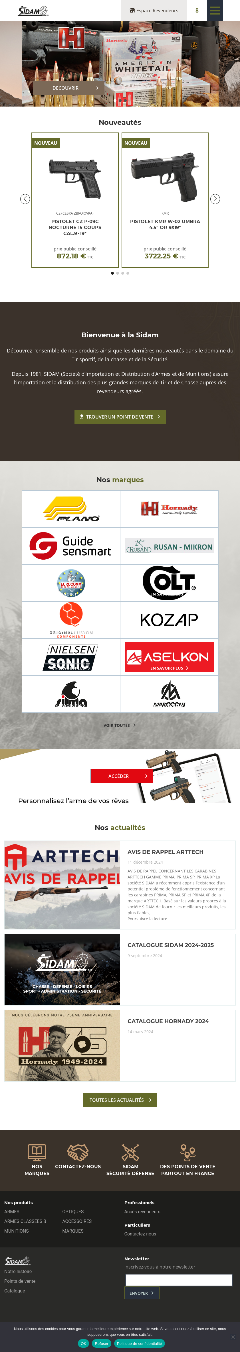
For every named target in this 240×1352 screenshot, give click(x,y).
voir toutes (117, 725)
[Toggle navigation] (215, 10)
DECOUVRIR (65, 88)
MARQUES (72, 1231)
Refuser (101, 1343)
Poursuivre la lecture (147, 919)
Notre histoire (18, 1271)
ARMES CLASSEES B (25, 1221)
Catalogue (14, 1291)
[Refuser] (233, 1337)
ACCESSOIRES (77, 1221)
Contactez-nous (140, 1234)
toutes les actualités (117, 1100)
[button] (115, 100)
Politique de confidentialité (139, 1343)
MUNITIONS (16, 1231)
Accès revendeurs (142, 1211)
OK (83, 1343)
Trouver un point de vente (116, 417)
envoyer (139, 1293)
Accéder (118, 776)
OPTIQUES (73, 1211)
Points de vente (19, 1281)
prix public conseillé (75, 253)
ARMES (11, 1211)
